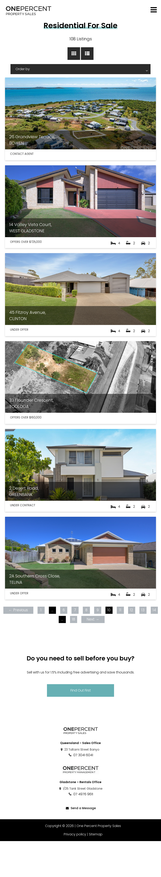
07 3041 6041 (80, 791)
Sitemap (96, 870)
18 (73, 654)
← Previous (18, 645)
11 (120, 645)
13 (142, 645)
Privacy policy (75, 870)
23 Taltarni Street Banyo (79, 785)
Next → (93, 654)
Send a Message (80, 844)
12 (131, 645)
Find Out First (80, 726)
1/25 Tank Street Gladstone (81, 824)
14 (154, 645)
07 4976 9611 (80, 830)
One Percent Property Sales (99, 861)
